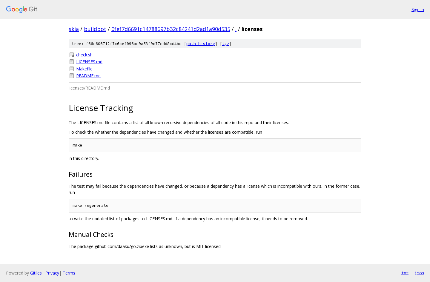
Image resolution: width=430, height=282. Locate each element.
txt (404, 272)
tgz (225, 43)
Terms (69, 273)
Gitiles (36, 273)
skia (74, 29)
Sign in (417, 9)
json (419, 272)
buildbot (95, 29)
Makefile (84, 69)
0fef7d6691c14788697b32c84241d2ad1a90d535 (170, 29)
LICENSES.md (89, 61)
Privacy (52, 273)
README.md (88, 75)
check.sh (84, 55)
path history (200, 43)
